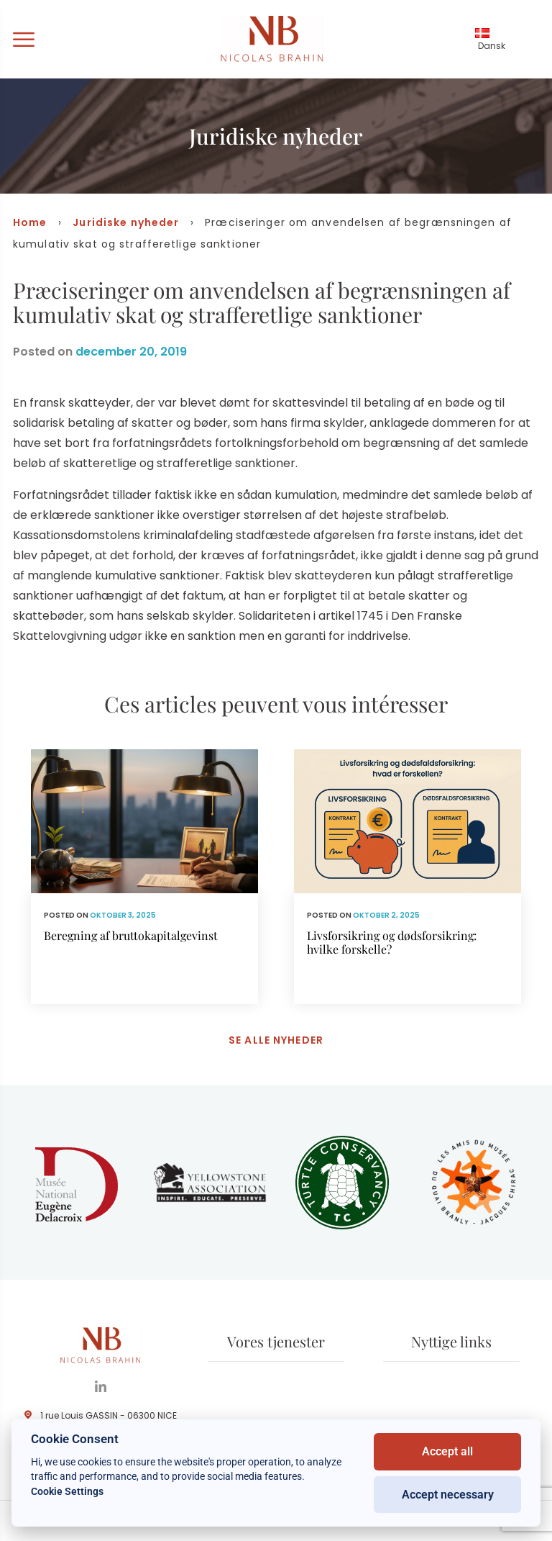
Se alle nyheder (276, 1040)
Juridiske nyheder (126, 222)
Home (30, 222)
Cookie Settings (67, 1491)
